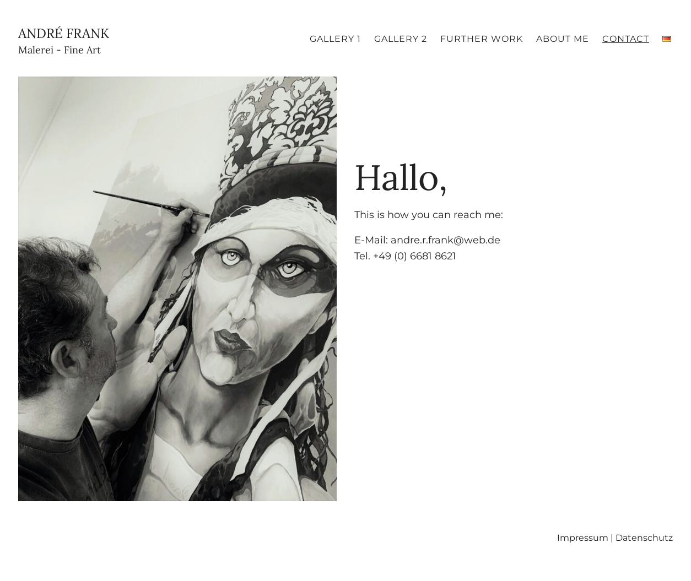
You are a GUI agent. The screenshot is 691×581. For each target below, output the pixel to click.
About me (562, 39)
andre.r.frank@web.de (445, 240)
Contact (625, 39)
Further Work (481, 39)
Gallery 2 (400, 39)
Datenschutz (644, 538)
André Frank (63, 41)
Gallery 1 (335, 39)
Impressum (582, 538)
